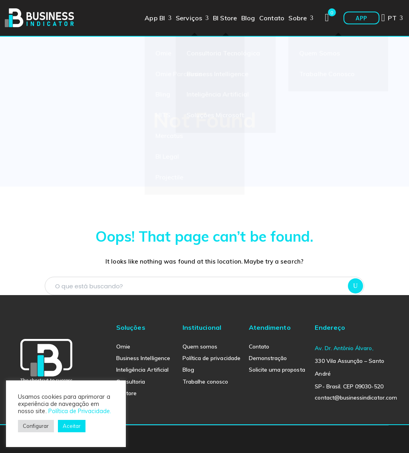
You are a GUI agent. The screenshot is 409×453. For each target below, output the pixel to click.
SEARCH (355, 285)
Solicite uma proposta (277, 369)
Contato (259, 346)
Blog (188, 369)
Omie (123, 346)
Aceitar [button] (72, 426)
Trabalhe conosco (205, 381)
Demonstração (268, 358)
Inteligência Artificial (142, 369)
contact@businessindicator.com (356, 397)
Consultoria (130, 381)
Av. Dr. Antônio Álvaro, (344, 348)
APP (361, 18)
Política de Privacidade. (79, 411)
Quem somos (200, 346)
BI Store (126, 393)
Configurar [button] (36, 426)
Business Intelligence (143, 358)
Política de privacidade (211, 358)
